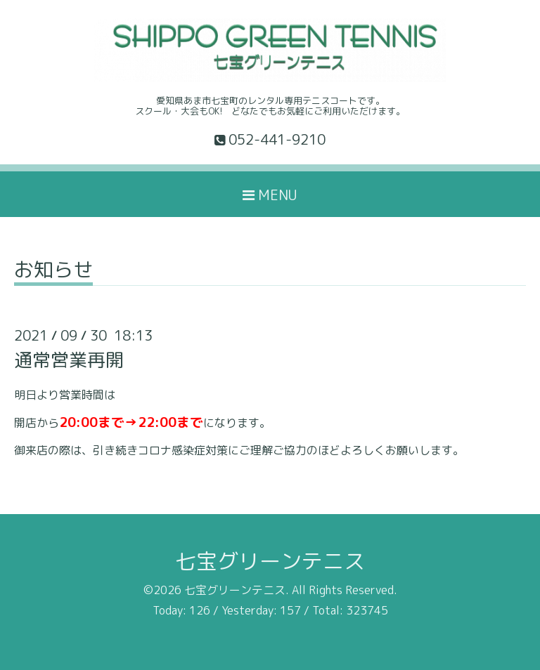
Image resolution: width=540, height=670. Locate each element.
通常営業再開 (69, 359)
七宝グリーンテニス (270, 561)
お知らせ (53, 271)
